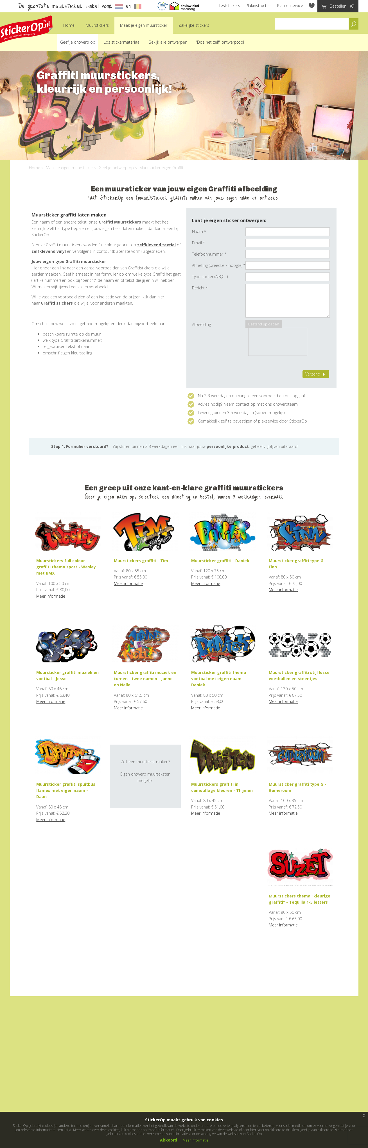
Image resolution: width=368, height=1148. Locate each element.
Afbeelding (201, 324)
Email (198, 242)
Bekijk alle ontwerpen (168, 42)
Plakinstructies (259, 5)
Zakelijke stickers (194, 25)
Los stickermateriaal (122, 42)
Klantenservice (290, 5)
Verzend (315, 374)
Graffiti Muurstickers (120, 222)
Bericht (200, 288)
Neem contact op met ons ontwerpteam (260, 404)
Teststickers (229, 5)
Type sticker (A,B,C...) (210, 276)
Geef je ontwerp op (77, 42)
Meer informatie (50, 596)
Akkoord (168, 1140)
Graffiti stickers (57, 303)
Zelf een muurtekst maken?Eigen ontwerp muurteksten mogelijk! (145, 771)
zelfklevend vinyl (48, 251)
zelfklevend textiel (156, 244)
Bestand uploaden (263, 324)
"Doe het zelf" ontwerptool (220, 42)
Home (68, 25)
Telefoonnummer (209, 254)
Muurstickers (97, 25)
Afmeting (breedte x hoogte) (218, 265)
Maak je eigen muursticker (143, 25)
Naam (199, 231)
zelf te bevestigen (236, 421)
